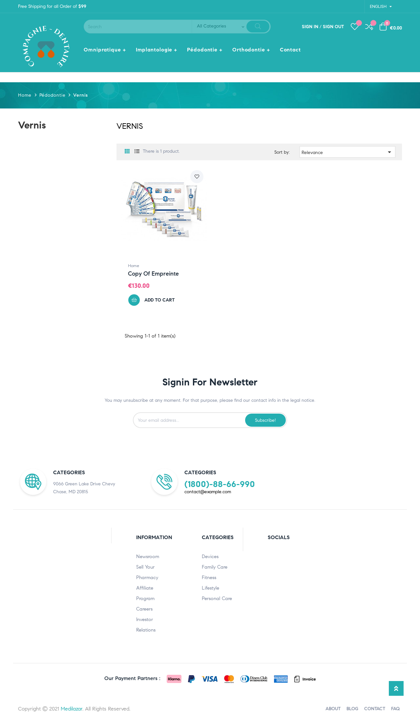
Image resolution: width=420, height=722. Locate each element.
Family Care (214, 567)
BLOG (352, 709)
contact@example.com (207, 492)
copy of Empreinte (153, 273)
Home (133, 265)
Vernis (32, 125)
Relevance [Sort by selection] (348, 152)
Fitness (209, 577)
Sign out (333, 26)
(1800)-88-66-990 (219, 484)
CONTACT (374, 709)
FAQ (395, 709)
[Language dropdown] (381, 6)
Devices (210, 556)
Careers (144, 609)
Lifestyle (210, 588)
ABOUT (333, 709)
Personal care (217, 598)
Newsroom (147, 556)
